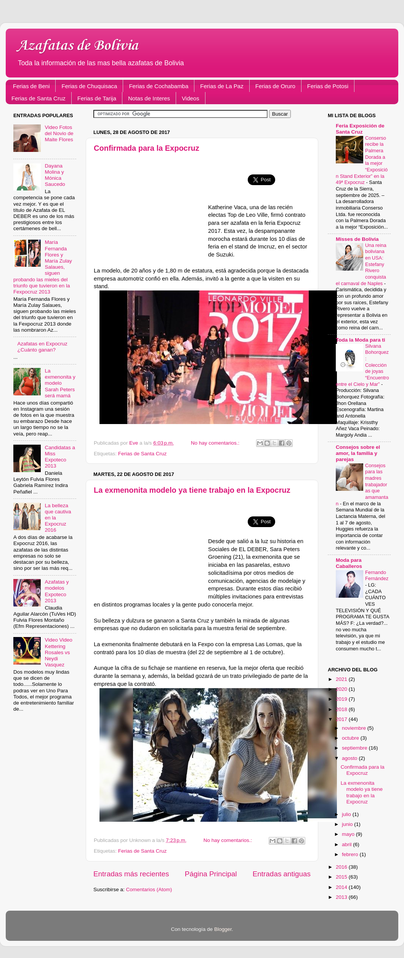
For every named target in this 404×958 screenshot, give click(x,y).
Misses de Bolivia (357, 239)
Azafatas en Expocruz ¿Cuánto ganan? (42, 347)
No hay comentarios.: (216, 443)
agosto (350, 758)
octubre (351, 738)
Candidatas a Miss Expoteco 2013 (60, 457)
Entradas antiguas (282, 874)
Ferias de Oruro (275, 86)
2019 (342, 699)
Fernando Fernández (376, 575)
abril (347, 844)
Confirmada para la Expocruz (146, 148)
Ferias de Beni (31, 86)
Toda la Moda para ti (360, 340)
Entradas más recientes (131, 874)
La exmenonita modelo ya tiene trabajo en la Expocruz (192, 490)
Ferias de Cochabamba (158, 86)
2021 (342, 679)
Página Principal (211, 874)
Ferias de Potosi (327, 86)
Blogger (223, 929)
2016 (342, 867)
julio (347, 814)
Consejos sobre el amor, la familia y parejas (358, 453)
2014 (342, 887)
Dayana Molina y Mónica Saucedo (55, 175)
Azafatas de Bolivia (77, 46)
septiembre (355, 748)
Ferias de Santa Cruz (38, 98)
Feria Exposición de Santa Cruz (360, 129)
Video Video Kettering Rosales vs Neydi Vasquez (58, 652)
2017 (342, 719)
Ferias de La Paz (221, 86)
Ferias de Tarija (96, 98)
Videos (190, 98)
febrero (351, 854)
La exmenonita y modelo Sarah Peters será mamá (60, 383)
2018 (342, 709)
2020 (342, 689)
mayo (349, 834)
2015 (342, 877)
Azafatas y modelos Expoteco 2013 (57, 591)
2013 (342, 897)
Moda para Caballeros (349, 563)
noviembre (354, 728)
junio (348, 824)
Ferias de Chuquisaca (89, 86)
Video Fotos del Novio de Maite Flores (59, 133)
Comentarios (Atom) (149, 889)
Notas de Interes (149, 98)
